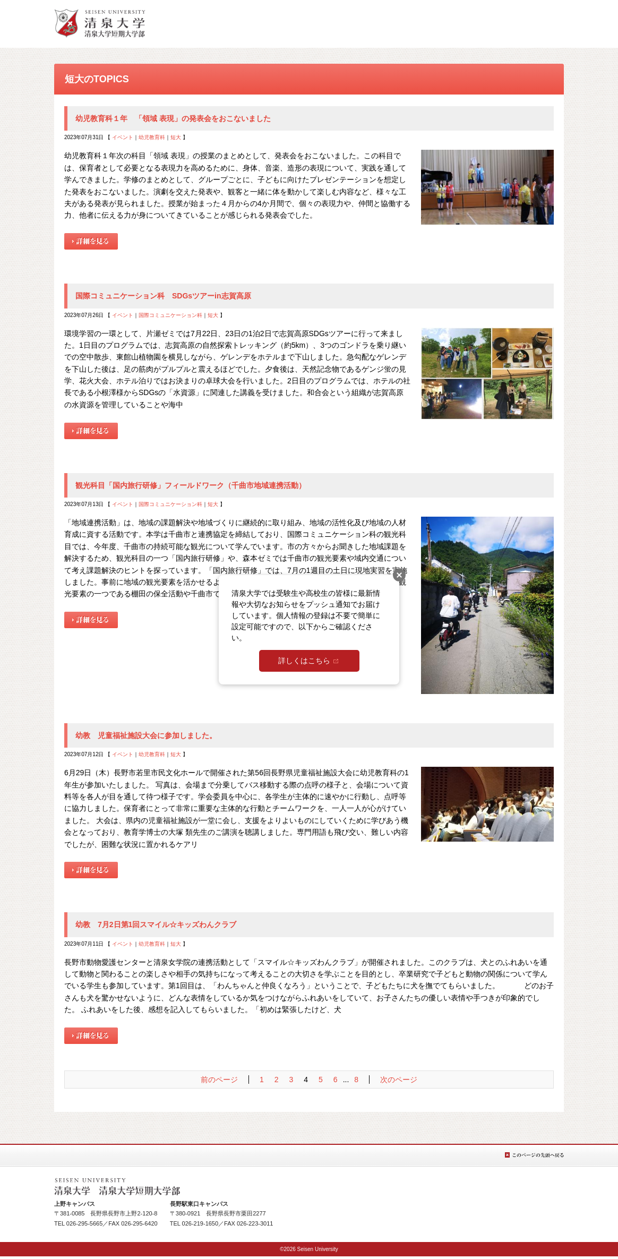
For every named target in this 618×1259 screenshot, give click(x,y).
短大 (175, 137)
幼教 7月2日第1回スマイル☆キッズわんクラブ (155, 924)
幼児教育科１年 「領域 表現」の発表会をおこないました (173, 118)
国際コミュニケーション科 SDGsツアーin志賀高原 (163, 296)
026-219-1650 (200, 1223)
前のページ (219, 1079)
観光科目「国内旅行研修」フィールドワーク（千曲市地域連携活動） (190, 485)
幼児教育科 (152, 137)
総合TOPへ (99, 23)
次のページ (398, 1079)
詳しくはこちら (304, 660)
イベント (122, 137)
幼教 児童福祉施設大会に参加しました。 (146, 735)
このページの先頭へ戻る (534, 1155)
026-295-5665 (84, 1223)
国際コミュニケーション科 (170, 315)
